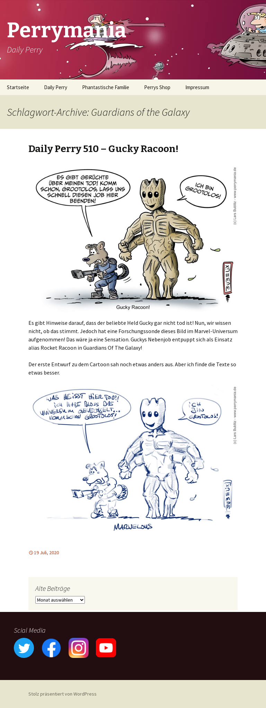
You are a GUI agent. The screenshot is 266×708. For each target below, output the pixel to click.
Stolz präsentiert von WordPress (62, 694)
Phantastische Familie (105, 87)
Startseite (18, 87)
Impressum (197, 87)
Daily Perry (55, 87)
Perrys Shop (157, 87)
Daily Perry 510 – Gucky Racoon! (103, 148)
